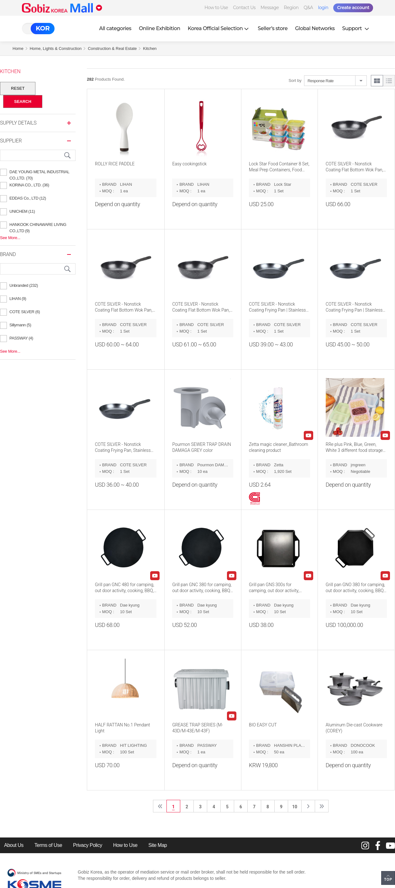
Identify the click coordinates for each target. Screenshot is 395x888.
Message (270, 7)
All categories (115, 28)
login (323, 7)
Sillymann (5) (20, 325)
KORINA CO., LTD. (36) (29, 185)
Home (18, 48)
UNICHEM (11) (22, 211)
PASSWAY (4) (21, 338)
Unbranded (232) (23, 285)
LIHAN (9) (17, 298)
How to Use (216, 7)
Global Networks (314, 28)
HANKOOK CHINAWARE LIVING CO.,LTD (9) (37, 225)
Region (291, 7)
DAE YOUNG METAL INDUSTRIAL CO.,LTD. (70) (39, 172)
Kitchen (149, 48)
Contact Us (244, 7)
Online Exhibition (159, 28)
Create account (353, 7)
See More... (10, 237)
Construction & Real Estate (112, 48)
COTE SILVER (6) (24, 311)
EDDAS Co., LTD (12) (27, 198)
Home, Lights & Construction (56, 48)
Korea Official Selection (219, 28)
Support (356, 28)
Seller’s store (272, 28)
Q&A (308, 7)
